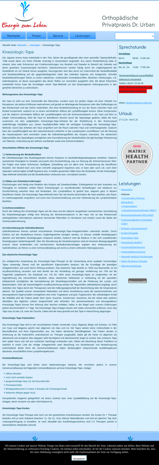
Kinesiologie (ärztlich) (131, 243)
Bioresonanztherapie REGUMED (137, 216)
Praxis (36, 36)
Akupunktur (126, 190)
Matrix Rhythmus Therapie (134, 262)
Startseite (13, 36)
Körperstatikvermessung (133, 252)
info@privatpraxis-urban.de (138, 103)
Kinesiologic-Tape (130, 238)
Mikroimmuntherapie (131, 266)
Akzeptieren (79, 459)
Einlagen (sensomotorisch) (134, 229)
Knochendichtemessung (133, 248)
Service (58, 36)
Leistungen (82, 36)
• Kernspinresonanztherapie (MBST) (139, 211)
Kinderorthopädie (129, 234)
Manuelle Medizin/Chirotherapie (137, 257)
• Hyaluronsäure (129, 207)
